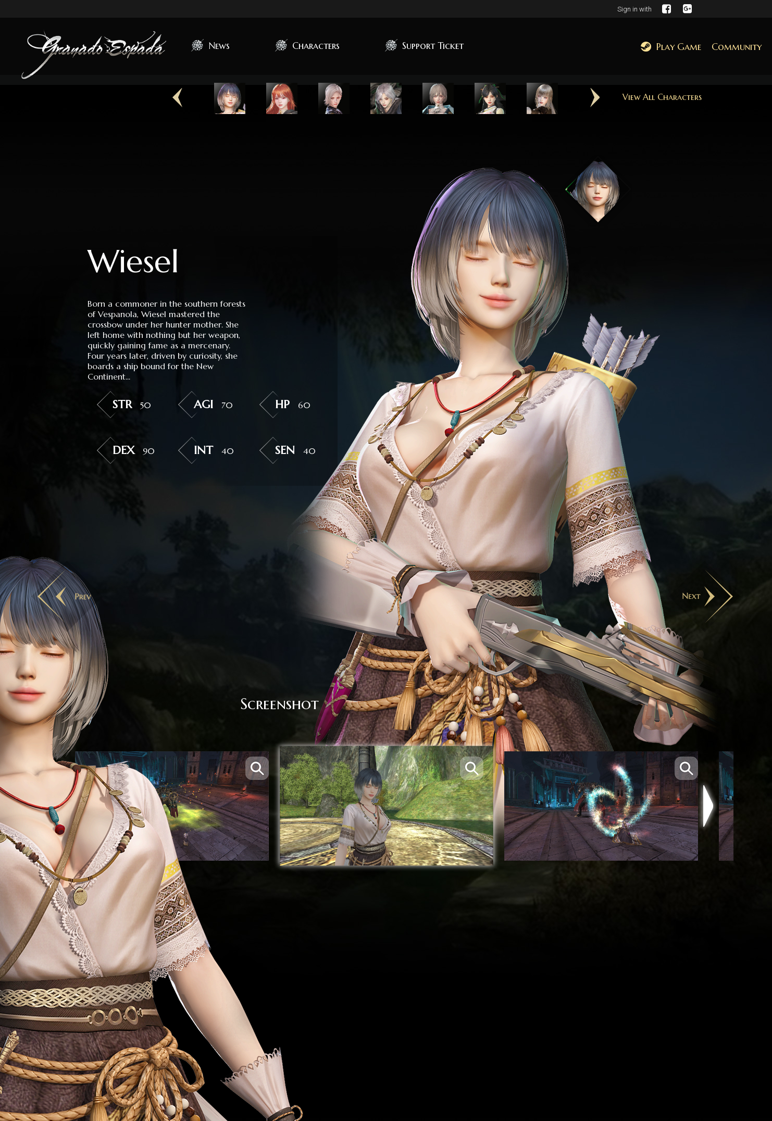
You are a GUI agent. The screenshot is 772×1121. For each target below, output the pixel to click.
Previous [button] (177, 98)
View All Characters (662, 97)
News (219, 46)
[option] (229, 98)
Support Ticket (433, 46)
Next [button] (595, 98)
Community (737, 47)
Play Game (671, 47)
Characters (316, 46)
